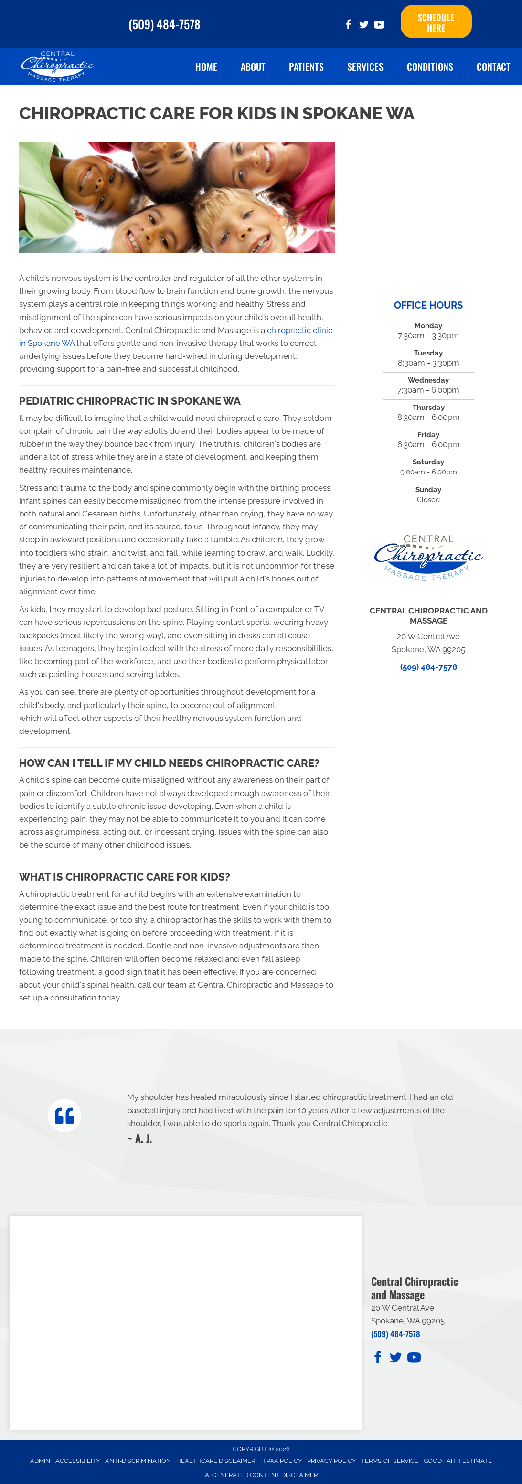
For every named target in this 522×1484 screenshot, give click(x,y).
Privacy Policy (331, 1457)
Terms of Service (389, 1457)
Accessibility (77, 1457)
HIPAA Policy (281, 1457)
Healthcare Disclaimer (215, 1457)
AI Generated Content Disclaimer (261, 1471)
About (253, 62)
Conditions (430, 62)
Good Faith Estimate (458, 1457)
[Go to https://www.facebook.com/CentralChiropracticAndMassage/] (348, 24)
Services (365, 62)
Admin (40, 1457)
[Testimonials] (296, 1114)
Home (206, 62)
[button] (436, 19)
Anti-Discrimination (138, 1457)
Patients (306, 62)
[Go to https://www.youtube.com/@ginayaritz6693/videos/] (379, 24)
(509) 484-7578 (164, 22)
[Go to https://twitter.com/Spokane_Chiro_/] (364, 24)
